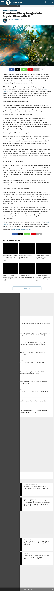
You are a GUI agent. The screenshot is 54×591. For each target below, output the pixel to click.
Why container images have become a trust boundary (25, 257)
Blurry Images (22, 229)
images (29, 229)
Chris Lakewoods (15, 19)
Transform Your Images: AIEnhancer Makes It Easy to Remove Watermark (43, 257)
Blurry (14, 229)
